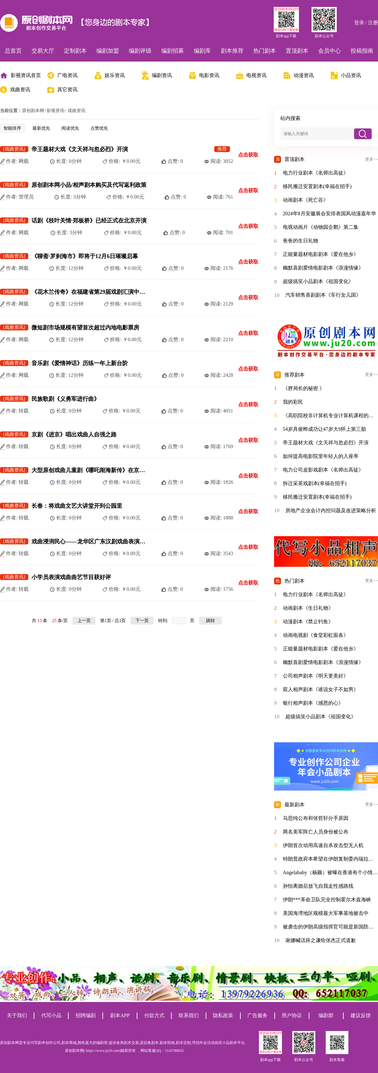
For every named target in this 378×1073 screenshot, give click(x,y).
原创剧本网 (33, 110)
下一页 (142, 620)
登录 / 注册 (366, 22)
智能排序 (12, 128)
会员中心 (329, 51)
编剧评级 (140, 51)
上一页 (84, 620)
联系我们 (189, 1015)
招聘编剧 (86, 1015)
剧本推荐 (232, 51)
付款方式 (154, 1015)
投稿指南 (362, 51)
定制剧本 (75, 51)
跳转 (210, 620)
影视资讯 (55, 110)
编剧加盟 (107, 51)
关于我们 (17, 1015)
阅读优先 (70, 128)
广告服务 (257, 1015)
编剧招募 (172, 51)
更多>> (371, 159)
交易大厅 (43, 51)
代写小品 (51, 1015)
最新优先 (41, 128)
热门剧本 (264, 51)
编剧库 (202, 51)
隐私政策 (223, 1015)
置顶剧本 (297, 51)
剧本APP (119, 1015)
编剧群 (326, 1015)
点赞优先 (99, 128)
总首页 (13, 51)
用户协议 (292, 1015)
